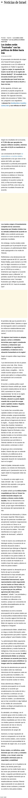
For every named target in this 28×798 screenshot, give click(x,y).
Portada (3, 38)
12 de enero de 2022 (6, 56)
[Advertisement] (14, 20)
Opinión (9, 38)
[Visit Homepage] (15, 2)
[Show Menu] (2, 2)
